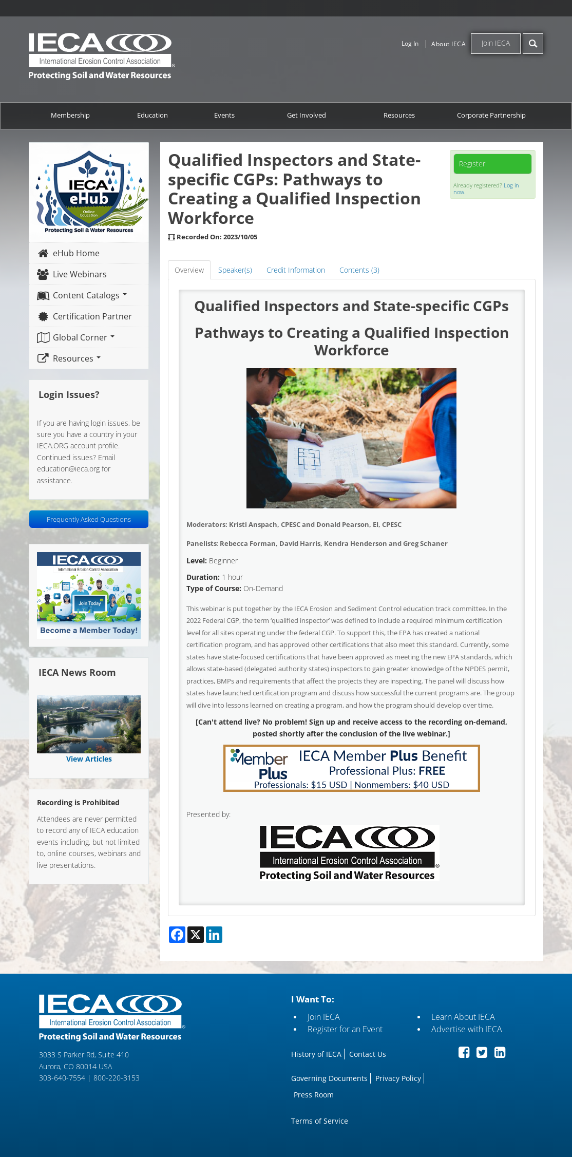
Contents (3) (359, 270)
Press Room (314, 1094)
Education (152, 115)
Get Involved (306, 115)
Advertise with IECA (466, 1029)
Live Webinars (72, 274)
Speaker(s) (235, 270)
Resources (399, 115)
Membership (70, 115)
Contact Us (367, 1054)
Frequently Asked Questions (89, 519)
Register (472, 163)
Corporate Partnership (491, 115)
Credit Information (295, 270)
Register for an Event (345, 1029)
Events (224, 115)
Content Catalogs (82, 295)
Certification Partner (84, 316)
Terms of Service (319, 1121)
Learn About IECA (463, 1016)
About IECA (448, 44)
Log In (410, 43)
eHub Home (68, 253)
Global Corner (76, 337)
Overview (189, 270)
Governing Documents (329, 1078)
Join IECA (496, 43)
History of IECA (316, 1054)
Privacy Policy (398, 1078)
